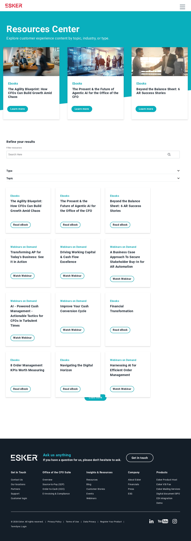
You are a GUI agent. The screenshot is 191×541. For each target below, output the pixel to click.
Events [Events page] (90, 493)
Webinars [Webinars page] (91, 498)
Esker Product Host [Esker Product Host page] (166, 479)
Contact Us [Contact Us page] (17, 479)
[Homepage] (15, 5)
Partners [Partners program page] (15, 489)
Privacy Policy (54, 521)
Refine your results (20, 141)
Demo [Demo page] (159, 503)
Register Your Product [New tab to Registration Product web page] (111, 521)
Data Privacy (89, 521)
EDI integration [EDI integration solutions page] (164, 498)
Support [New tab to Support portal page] (15, 493)
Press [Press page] (131, 489)
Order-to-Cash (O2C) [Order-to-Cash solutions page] (54, 489)
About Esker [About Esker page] (134, 479)
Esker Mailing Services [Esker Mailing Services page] (168, 489)
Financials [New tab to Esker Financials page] (133, 484)
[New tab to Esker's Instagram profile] (175, 521)
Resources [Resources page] (92, 479)
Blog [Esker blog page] (88, 484)
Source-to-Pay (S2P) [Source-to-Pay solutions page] (53, 484)
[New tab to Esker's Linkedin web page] (151, 521)
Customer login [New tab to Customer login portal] (19, 498)
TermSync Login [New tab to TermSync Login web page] (19, 526)
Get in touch (140, 457)
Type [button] (9, 170)
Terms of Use (72, 521)
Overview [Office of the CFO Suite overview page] (47, 479)
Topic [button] (9, 178)
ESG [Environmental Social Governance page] (130, 493)
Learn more (17, 108)
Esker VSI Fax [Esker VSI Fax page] (163, 484)
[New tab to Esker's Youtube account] (163, 521)
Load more (95, 397)
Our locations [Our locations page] (18, 484)
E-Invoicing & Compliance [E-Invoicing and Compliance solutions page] (56, 493)
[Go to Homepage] (24, 457)
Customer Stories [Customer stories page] (95, 489)
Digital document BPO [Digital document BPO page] (168, 493)
